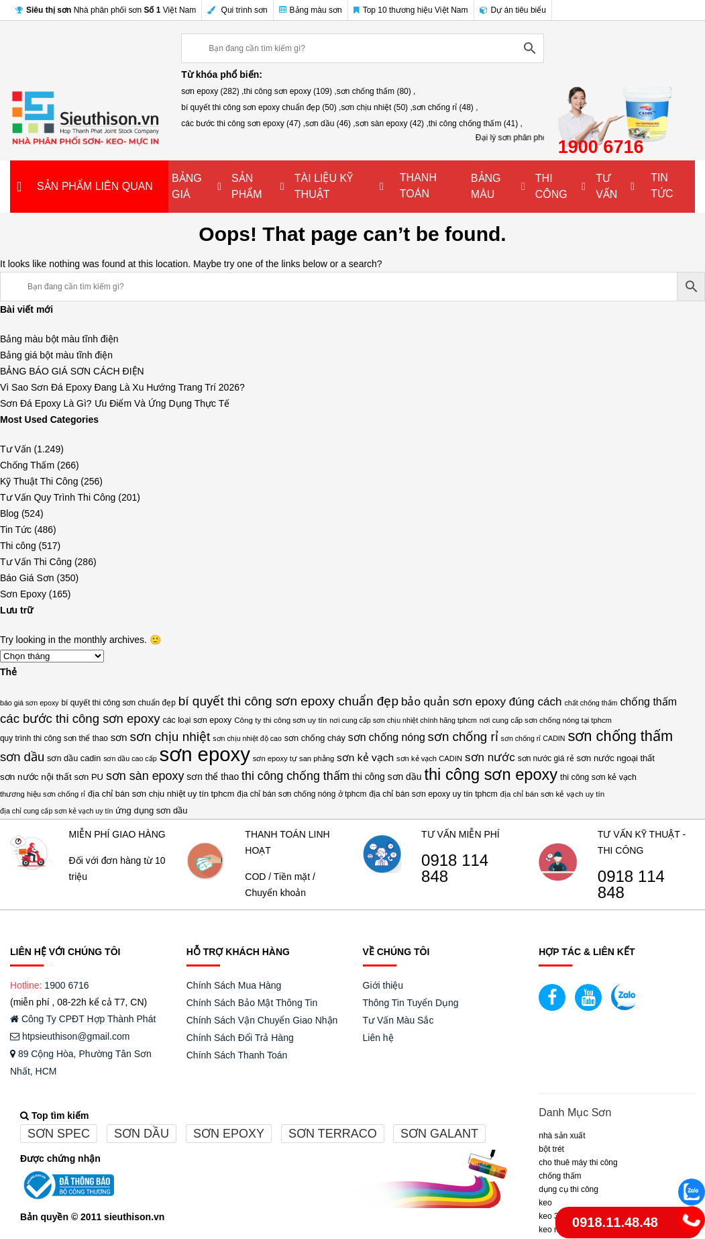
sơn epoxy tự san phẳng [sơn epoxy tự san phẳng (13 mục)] (293, 758)
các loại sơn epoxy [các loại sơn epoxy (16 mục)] (197, 720)
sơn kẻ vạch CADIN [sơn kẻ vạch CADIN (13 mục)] (429, 758)
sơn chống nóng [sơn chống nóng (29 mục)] (386, 737)
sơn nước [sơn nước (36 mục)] (490, 757)
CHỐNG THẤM (560, 1176)
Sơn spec (59, 1133)
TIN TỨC (662, 185)
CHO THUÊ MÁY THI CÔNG (578, 1162)
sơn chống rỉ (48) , (445, 107)
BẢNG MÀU (486, 186)
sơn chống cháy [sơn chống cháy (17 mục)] (314, 738)
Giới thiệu (383, 985)
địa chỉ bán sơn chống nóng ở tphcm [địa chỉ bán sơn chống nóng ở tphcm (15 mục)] (301, 794)
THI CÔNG (551, 186)
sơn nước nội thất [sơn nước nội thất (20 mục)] (36, 777)
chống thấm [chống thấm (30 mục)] (648, 701)
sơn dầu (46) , (330, 123)
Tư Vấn (16, 449)
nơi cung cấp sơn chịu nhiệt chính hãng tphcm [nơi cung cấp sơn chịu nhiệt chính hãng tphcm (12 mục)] (403, 720)
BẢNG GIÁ (187, 186)
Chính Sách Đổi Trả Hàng (240, 1037)
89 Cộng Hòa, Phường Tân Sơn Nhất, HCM (81, 1062)
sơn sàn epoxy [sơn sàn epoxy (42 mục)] (145, 776)
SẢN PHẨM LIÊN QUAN (95, 186)
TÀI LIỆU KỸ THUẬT (323, 186)
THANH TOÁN (418, 185)
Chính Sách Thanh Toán (237, 1055)
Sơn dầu (141, 1133)
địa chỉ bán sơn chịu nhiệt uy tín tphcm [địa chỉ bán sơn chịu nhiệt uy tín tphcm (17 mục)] (161, 794)
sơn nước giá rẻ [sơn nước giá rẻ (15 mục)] (546, 758)
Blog (9, 513)
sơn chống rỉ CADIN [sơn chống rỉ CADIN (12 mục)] (533, 738)
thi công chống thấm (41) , (476, 123)
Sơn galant (439, 1133)
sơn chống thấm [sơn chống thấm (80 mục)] (620, 736)
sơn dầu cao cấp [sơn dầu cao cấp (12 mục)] (129, 758)
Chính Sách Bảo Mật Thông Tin (252, 1002)
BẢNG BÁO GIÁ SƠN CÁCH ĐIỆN (72, 371)
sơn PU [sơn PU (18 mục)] (88, 777)
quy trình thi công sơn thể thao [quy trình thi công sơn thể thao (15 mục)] (54, 738)
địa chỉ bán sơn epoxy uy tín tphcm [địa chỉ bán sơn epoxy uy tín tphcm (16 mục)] (433, 794)
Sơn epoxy (228, 1133)
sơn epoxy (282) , (212, 91)
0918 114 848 (454, 868)
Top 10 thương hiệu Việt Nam (411, 10)
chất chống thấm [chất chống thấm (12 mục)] (590, 703)
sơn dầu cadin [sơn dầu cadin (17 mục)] (74, 758)
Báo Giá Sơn (27, 578)
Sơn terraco (332, 1133)
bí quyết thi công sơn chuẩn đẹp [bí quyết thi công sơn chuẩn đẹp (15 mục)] (118, 702)
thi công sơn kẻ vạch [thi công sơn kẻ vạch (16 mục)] (598, 777)
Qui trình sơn (237, 10)
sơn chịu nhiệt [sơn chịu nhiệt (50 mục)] (169, 737)
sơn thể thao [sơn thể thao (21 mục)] (212, 776)
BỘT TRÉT (551, 1149)
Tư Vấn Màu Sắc (398, 1020)
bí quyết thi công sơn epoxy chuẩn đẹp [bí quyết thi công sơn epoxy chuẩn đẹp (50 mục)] (288, 701)
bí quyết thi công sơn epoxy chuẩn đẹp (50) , (261, 107)
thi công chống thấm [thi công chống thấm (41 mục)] (295, 776)
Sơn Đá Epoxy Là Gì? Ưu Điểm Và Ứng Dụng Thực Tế (114, 403)
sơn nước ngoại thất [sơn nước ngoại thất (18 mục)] (616, 758)
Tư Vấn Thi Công (36, 561)
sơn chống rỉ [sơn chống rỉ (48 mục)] (463, 737)
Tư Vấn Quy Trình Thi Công (57, 497)
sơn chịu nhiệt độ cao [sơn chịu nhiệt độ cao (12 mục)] (247, 738)
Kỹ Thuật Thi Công (39, 481)
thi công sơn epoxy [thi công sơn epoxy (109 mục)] (490, 774)
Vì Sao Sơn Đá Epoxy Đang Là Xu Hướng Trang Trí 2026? (122, 387)
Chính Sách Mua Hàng (234, 985)
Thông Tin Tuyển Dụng (411, 1002)
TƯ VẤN (606, 186)
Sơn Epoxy (23, 594)
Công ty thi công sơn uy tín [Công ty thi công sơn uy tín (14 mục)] (280, 719)
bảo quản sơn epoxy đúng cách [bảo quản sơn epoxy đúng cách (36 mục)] (481, 701)
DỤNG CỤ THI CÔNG (568, 1189)
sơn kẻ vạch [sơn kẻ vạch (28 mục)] (365, 757)
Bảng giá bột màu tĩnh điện (56, 355)
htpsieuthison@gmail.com (69, 1036)
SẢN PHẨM (246, 186)
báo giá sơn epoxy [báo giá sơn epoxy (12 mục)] (29, 703)
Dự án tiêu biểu (513, 10)
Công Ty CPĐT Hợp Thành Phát (83, 1018)
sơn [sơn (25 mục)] (119, 737)
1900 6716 (66, 985)
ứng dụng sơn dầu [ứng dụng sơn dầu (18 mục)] (151, 810)
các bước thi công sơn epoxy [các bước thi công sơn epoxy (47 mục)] (80, 718)
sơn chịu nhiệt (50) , (376, 107)
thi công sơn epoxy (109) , (289, 91)
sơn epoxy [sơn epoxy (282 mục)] (204, 754)
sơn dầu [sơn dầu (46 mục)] (22, 757)
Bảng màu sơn (310, 10)
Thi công (18, 545)
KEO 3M (552, 1216)
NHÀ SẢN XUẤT (562, 1135)
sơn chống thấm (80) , (376, 91)
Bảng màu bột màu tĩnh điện (59, 339)
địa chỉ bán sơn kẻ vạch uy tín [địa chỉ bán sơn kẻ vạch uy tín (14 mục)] (552, 793)
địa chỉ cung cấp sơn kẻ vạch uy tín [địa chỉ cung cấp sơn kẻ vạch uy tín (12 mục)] (56, 811)
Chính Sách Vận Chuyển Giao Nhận (262, 1020)
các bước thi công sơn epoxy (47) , (243, 123)
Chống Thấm (27, 465)
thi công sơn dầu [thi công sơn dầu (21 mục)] (386, 776)
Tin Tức (16, 529)
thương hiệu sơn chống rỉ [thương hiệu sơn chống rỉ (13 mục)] (42, 794)
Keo (545, 1202)
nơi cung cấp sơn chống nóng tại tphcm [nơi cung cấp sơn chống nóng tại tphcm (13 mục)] (546, 720)
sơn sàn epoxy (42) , (392, 123)
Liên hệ (378, 1037)
